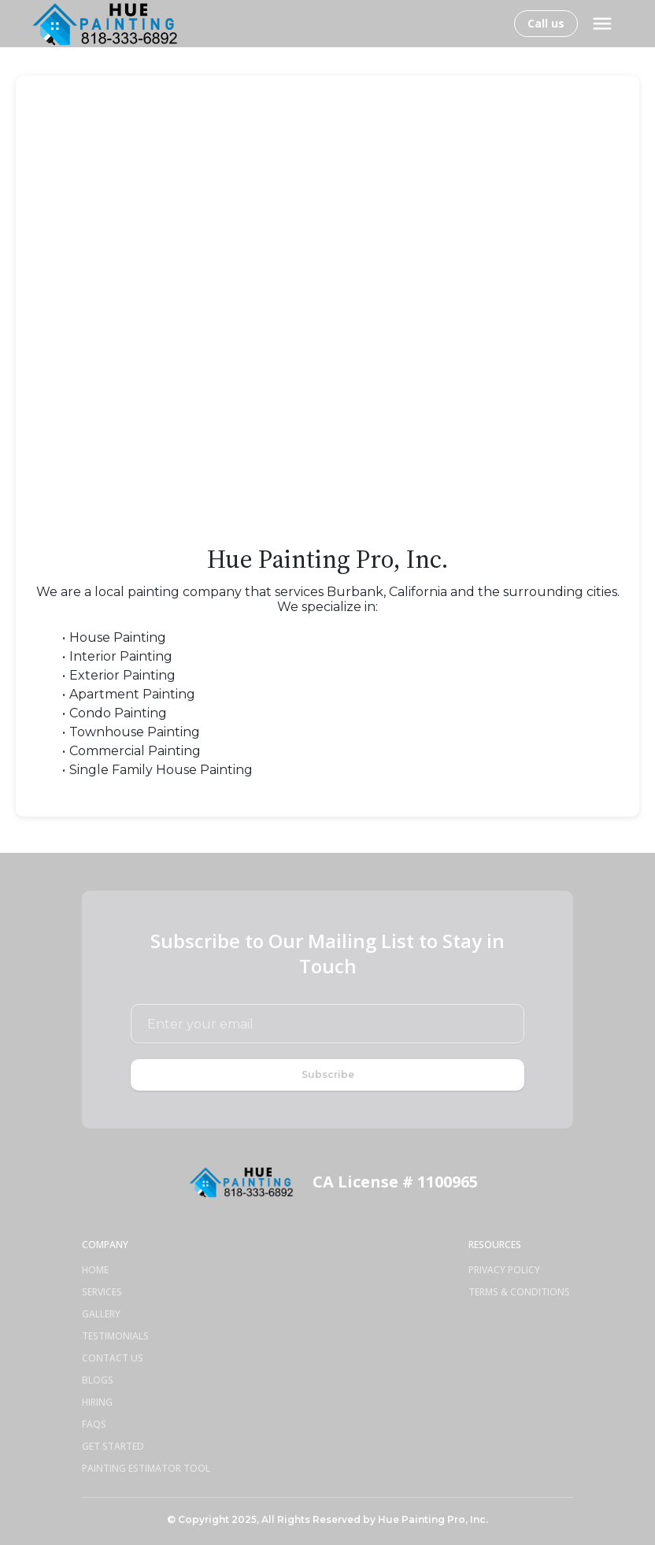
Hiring (97, 1402)
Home (95, 1270)
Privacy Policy (504, 1270)
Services (102, 1292)
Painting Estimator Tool (146, 1468)
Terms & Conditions (519, 1292)
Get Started (113, 1446)
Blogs (97, 1380)
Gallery (101, 1314)
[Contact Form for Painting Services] (327, 307)
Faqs (94, 1424)
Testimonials (115, 1336)
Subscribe (328, 1074)
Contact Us (112, 1358)
